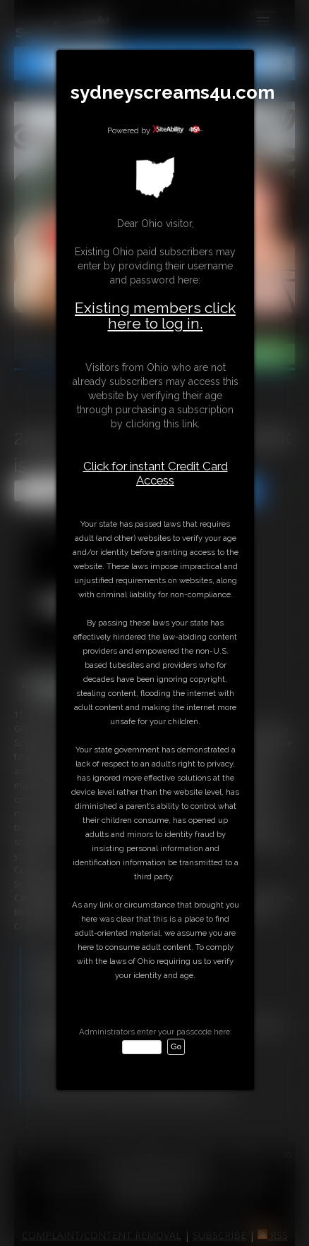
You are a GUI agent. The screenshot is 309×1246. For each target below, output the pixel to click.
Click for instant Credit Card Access (155, 473)
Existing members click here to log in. (155, 315)
